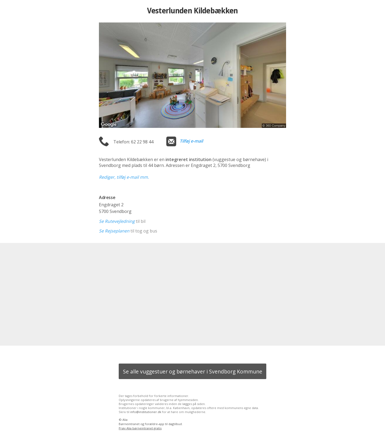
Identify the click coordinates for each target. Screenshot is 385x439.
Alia (125, 420)
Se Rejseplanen (114, 231)
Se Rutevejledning (117, 221)
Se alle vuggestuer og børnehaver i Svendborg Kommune (192, 371)
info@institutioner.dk (145, 412)
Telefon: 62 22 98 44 (133, 142)
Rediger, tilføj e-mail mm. (124, 177)
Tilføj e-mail (191, 141)
